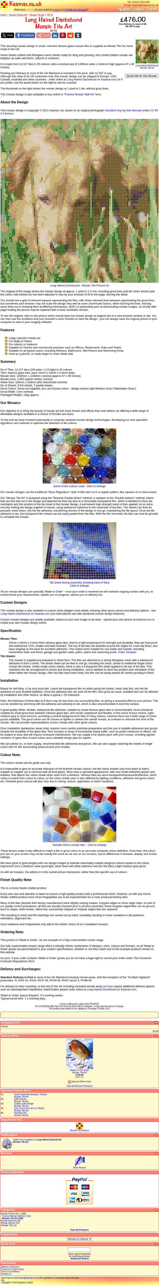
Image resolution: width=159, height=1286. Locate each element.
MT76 (50, 15)
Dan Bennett (134, 110)
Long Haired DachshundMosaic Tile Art (147, 65)
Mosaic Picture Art (18, 15)
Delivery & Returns (10, 1267)
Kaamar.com (144, 619)
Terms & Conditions (10, 1271)
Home (3, 15)
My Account (124, 9)
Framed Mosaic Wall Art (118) (16, 1216)
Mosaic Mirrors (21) (10, 1223)
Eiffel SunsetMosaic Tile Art (21, 1100)
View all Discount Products (80, 1086)
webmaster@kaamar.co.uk (25, 1278)
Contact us (6, 1274)
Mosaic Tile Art (37, 15)
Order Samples (127, 652)
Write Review (79, 1167)
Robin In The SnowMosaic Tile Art (79, 1071)
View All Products (79, 1230)
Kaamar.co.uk (21, 4)
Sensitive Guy (113, 110)
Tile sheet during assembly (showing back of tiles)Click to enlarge (79, 582)
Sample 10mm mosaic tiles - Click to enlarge (79, 843)
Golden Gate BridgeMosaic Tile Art (24, 1105)
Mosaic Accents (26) (11, 1221)
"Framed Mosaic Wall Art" (79, 94)
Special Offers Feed (79, 1081)
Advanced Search (79, 1258)
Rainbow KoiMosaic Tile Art (21, 1114)
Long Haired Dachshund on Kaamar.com (91, 79)
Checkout (151, 9)
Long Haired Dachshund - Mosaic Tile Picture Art (79, 284)
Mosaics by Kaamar (79, 1130)
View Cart (138, 9)
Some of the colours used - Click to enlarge (79, 485)
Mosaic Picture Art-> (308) (13, 1214)
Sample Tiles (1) (9, 1225)
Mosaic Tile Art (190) (12, 1218)
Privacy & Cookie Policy (12, 1269)
